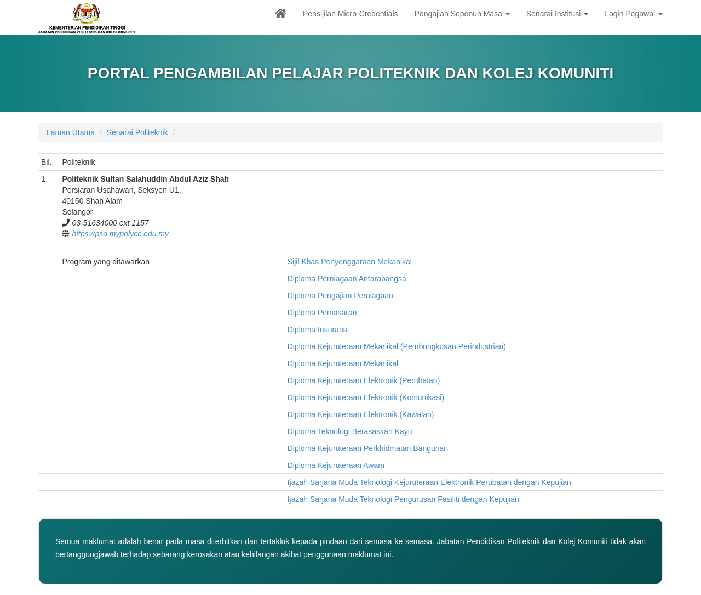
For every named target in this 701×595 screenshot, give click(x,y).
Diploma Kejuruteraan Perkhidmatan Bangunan (368, 448)
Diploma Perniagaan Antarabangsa (347, 278)
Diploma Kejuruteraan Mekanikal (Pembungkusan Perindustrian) (397, 346)
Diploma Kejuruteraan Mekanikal (343, 363)
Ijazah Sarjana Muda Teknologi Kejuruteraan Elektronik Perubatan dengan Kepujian (429, 482)
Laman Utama (71, 132)
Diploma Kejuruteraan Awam (336, 465)
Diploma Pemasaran (322, 312)
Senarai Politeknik (137, 132)
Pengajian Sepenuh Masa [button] (462, 13)
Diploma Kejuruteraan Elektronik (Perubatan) (364, 380)
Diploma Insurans (317, 329)
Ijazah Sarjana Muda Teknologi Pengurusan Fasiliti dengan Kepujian (403, 499)
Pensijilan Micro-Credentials (350, 13)
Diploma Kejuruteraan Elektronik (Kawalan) (361, 414)
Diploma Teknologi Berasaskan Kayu (350, 431)
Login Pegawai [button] (634, 13)
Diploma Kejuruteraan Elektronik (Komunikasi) (366, 397)
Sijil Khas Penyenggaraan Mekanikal (350, 261)
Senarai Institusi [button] (557, 13)
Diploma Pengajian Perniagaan (340, 295)
